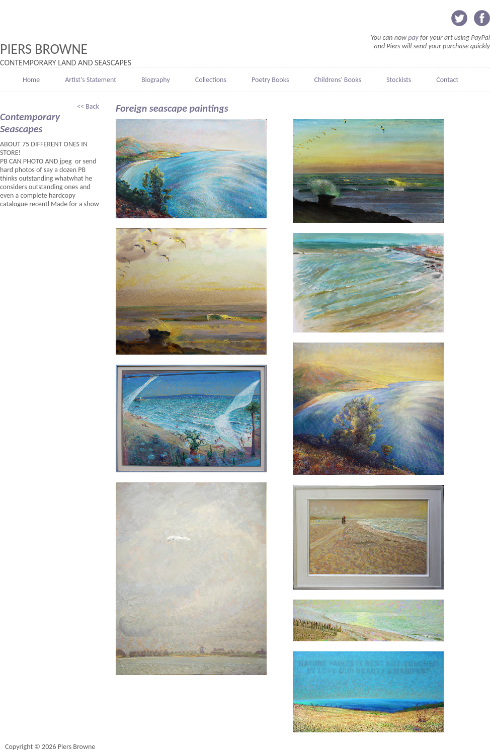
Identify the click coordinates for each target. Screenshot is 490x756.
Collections (210, 79)
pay (413, 37)
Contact (447, 79)
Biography (155, 79)
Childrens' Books (337, 79)
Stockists (398, 79)
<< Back (89, 106)
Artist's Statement (90, 79)
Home (31, 79)
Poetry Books (270, 79)
